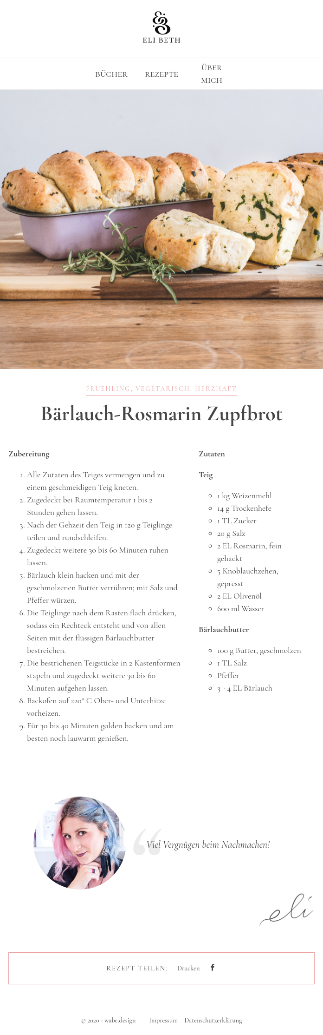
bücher (111, 73)
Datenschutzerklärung (213, 1020)
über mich (211, 73)
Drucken (188, 968)
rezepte (161, 73)
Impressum (163, 1020)
